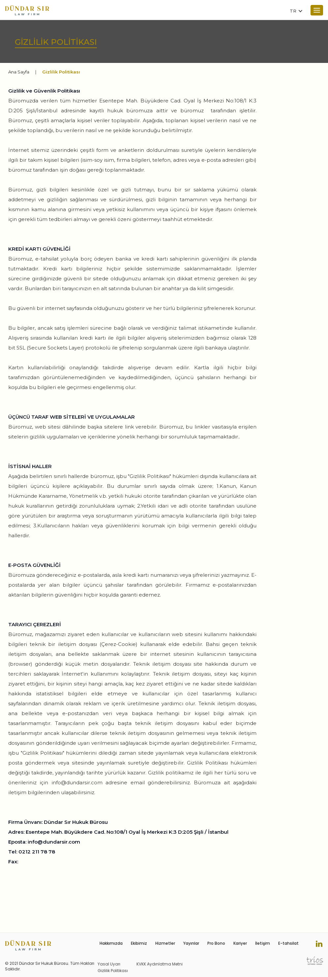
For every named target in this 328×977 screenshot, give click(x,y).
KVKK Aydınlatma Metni (159, 964)
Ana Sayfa (18, 71)
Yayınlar (191, 943)
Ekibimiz (139, 943)
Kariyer (240, 943)
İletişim (262, 943)
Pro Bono (216, 943)
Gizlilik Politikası (113, 970)
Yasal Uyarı (109, 964)
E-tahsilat (288, 943)
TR (293, 11)
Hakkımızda (111, 943)
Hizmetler (165, 943)
